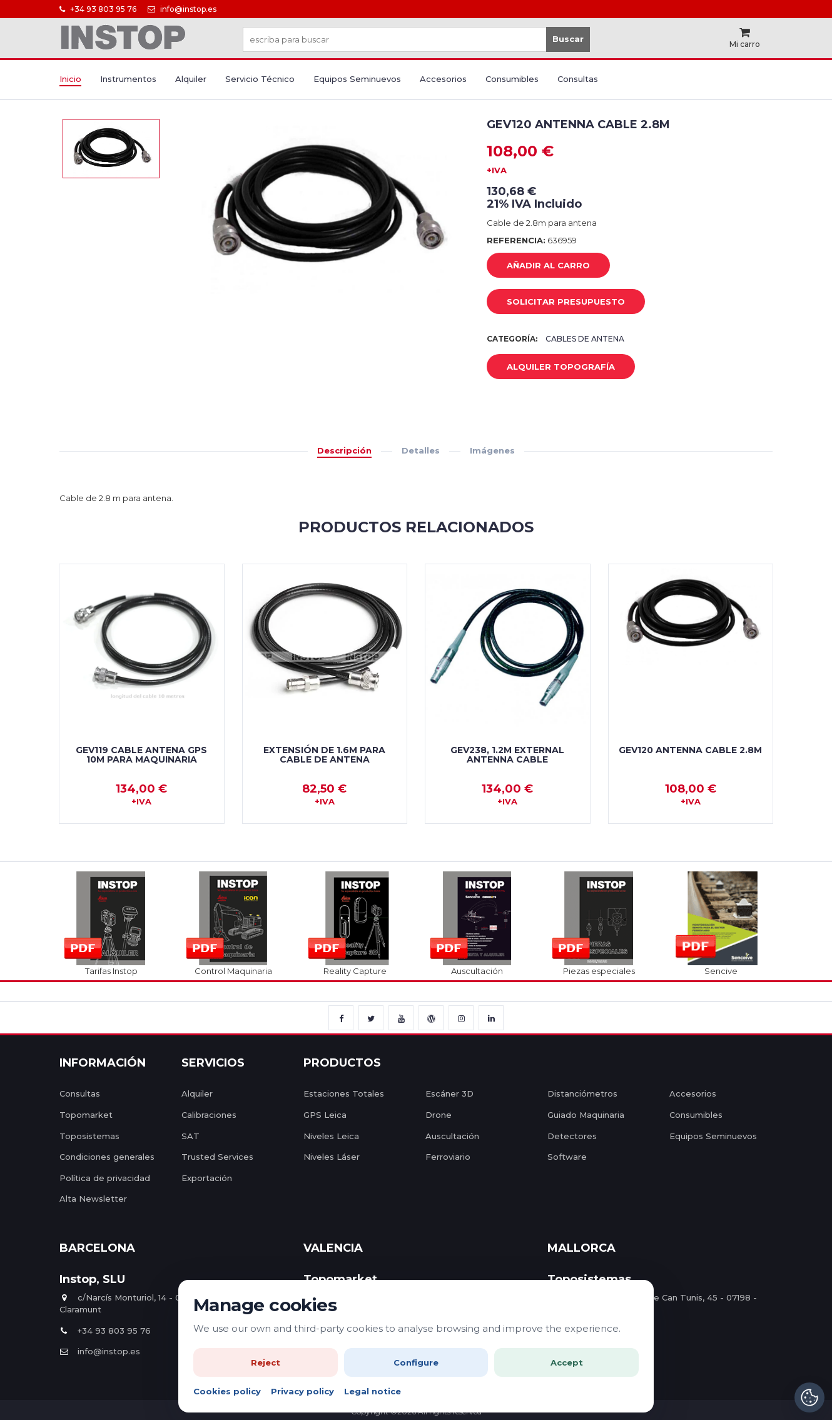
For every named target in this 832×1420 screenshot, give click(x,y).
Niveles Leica (331, 1136)
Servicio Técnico (260, 79)
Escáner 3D (449, 1093)
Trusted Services (217, 1157)
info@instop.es (182, 9)
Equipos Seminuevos (357, 79)
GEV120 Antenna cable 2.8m (690, 750)
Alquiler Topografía (551, 367)
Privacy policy (302, 1391)
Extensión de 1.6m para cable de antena (324, 754)
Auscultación (452, 1136)
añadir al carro (539, 266)
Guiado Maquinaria (585, 1115)
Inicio (70, 79)
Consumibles (512, 79)
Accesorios (443, 79)
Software (567, 1157)
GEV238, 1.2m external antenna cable (507, 754)
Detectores (572, 1136)
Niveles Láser (331, 1157)
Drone (438, 1115)
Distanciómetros (582, 1093)
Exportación (206, 1178)
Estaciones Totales (343, 1093)
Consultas (577, 79)
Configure (416, 1362)
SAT (190, 1136)
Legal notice (372, 1391)
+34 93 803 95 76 (97, 9)
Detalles (421, 450)
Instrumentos (128, 79)
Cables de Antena (584, 338)
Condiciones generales (107, 1157)
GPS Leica (325, 1115)
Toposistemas (89, 1136)
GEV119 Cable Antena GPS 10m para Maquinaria (141, 754)
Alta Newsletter (93, 1199)
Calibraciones (208, 1115)
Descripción (344, 450)
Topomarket (86, 1115)
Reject (265, 1362)
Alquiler (190, 79)
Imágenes (492, 450)
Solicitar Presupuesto (556, 302)
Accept (566, 1362)
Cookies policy (227, 1391)
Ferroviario (447, 1157)
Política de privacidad (104, 1178)
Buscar (568, 39)
